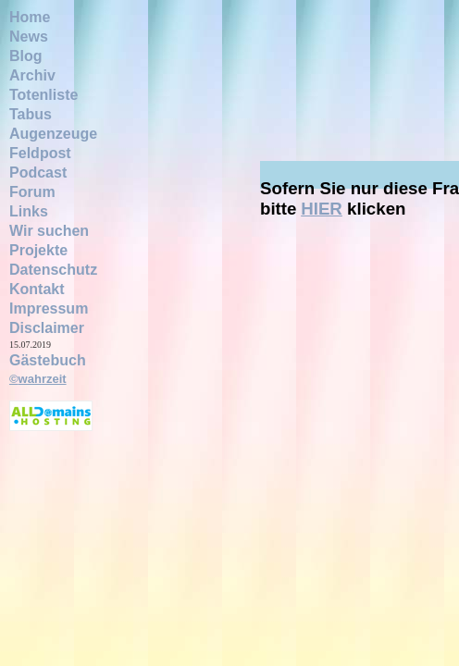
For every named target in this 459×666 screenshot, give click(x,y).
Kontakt (37, 289)
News (28, 36)
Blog (26, 56)
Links (28, 211)
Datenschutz (53, 270)
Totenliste (43, 95)
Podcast (38, 172)
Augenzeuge (53, 134)
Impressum (48, 308)
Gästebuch (47, 360)
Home (29, 17)
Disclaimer (46, 328)
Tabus (30, 114)
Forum (32, 192)
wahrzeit (43, 379)
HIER (321, 208)
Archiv (32, 75)
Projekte (38, 250)
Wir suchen (49, 231)
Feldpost (40, 153)
